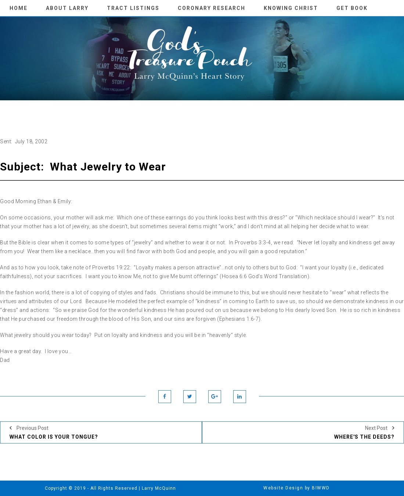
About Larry (67, 8)
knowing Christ (291, 8)
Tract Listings (133, 8)
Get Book (352, 8)
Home (19, 8)
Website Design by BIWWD (296, 487)
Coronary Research (211, 8)
